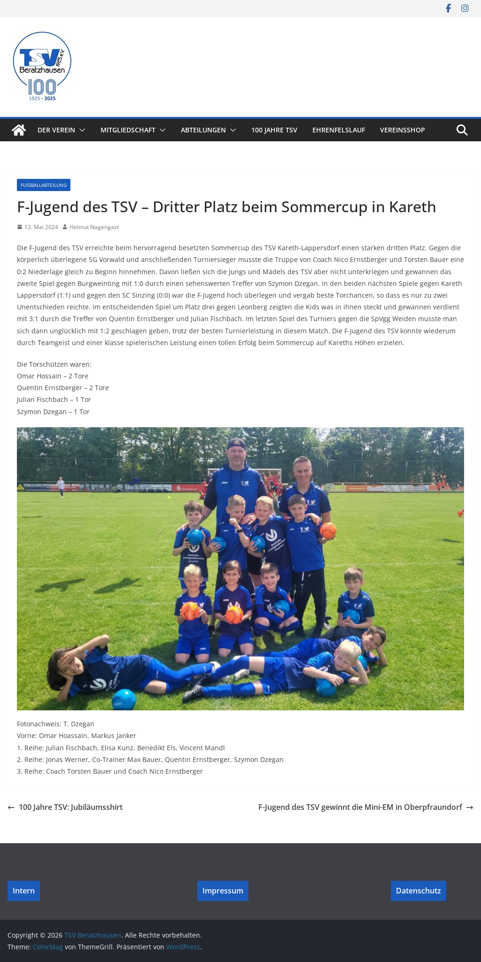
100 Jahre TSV (274, 129)
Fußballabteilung (44, 185)
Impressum (222, 890)
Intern (24, 890)
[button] (80, 130)
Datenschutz (418, 890)
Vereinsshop (402, 129)
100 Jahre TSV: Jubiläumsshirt (65, 807)
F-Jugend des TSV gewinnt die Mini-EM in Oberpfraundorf (365, 807)
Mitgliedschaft (128, 129)
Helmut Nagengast (94, 227)
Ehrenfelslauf (338, 129)
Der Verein (56, 129)
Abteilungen (203, 129)
